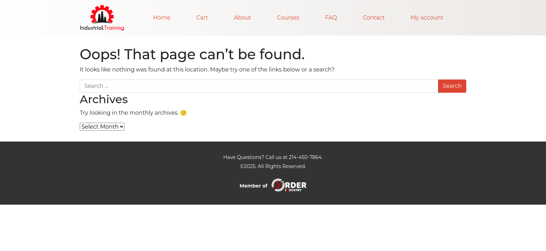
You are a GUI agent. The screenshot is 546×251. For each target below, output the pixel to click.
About (242, 17)
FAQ (331, 17)
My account (427, 17)
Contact (374, 17)
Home (162, 17)
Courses (288, 17)
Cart (202, 17)
